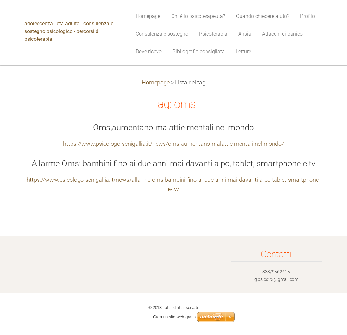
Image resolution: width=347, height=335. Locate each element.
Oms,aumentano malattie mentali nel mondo (173, 127)
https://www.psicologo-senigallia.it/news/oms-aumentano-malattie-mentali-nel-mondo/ (173, 144)
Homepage (156, 82)
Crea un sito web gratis (174, 316)
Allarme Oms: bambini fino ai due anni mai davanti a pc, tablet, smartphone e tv (174, 163)
